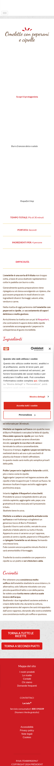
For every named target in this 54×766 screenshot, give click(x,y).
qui (35, 380)
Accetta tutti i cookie (27, 405)
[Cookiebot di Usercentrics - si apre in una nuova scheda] (32, 349)
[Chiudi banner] (50, 349)
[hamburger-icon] (4, 13)
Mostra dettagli (37, 396)
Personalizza (27, 415)
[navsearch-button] (46, 5)
